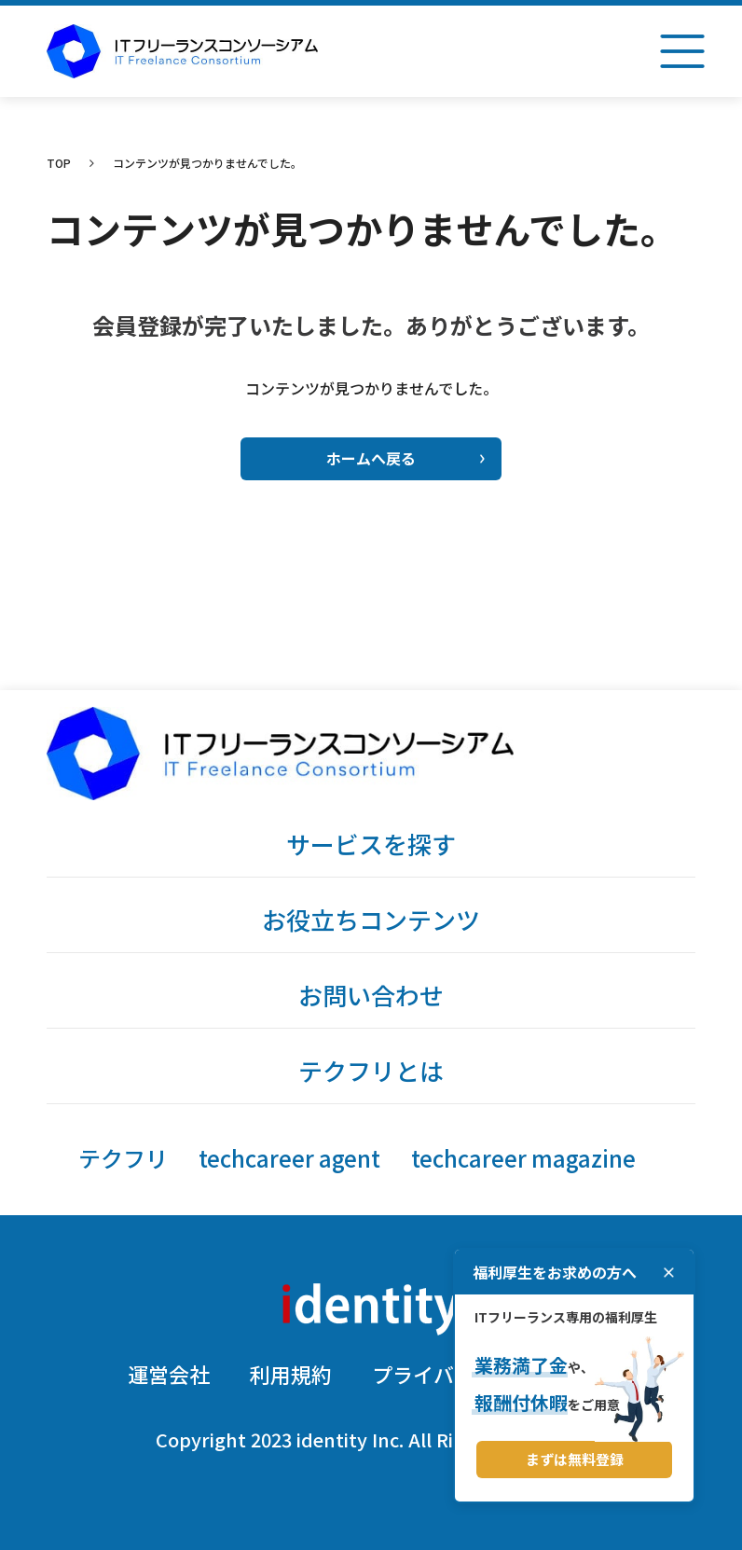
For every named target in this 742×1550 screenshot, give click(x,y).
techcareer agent (289, 1158)
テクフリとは (371, 1070)
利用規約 (291, 1374)
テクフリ (123, 1158)
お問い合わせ (371, 994)
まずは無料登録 (575, 1459)
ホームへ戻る (405, 458)
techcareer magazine (523, 1158)
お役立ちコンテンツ (371, 919)
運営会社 (169, 1374)
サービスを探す (371, 843)
